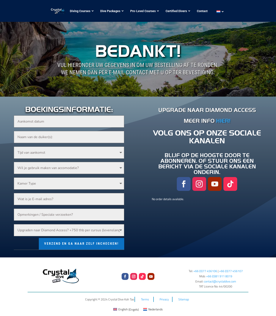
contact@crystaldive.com (220, 277)
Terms (145, 295)
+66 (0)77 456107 (231, 266)
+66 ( (219, 272)
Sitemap (183, 295)
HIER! (223, 121)
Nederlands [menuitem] (155, 305)
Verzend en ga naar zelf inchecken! (81, 239)
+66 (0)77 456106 (205, 266)
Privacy (164, 295)
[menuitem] (219, 11)
